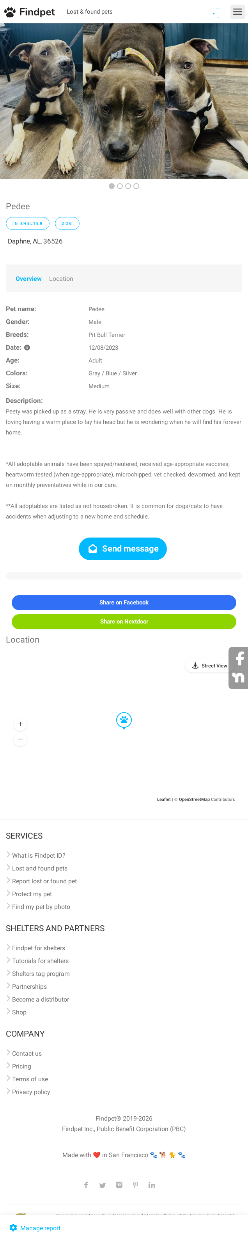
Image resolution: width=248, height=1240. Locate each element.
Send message (123, 548)
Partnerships (29, 986)
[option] (41, 101)
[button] (118, 712)
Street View (214, 666)
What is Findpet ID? (39, 855)
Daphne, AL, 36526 (35, 241)
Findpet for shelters (38, 948)
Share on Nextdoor (124, 621)
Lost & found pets (90, 11)
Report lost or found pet (44, 881)
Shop (19, 1012)
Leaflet (164, 799)
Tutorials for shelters (40, 961)
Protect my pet (32, 894)
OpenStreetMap (194, 799)
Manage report (34, 1228)
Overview (29, 278)
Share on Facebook (124, 602)
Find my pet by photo (41, 907)
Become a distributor (40, 999)
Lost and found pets (39, 868)
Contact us (27, 1053)
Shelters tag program (41, 973)
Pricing (21, 1066)
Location (61, 278)
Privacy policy (31, 1092)
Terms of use (30, 1079)
